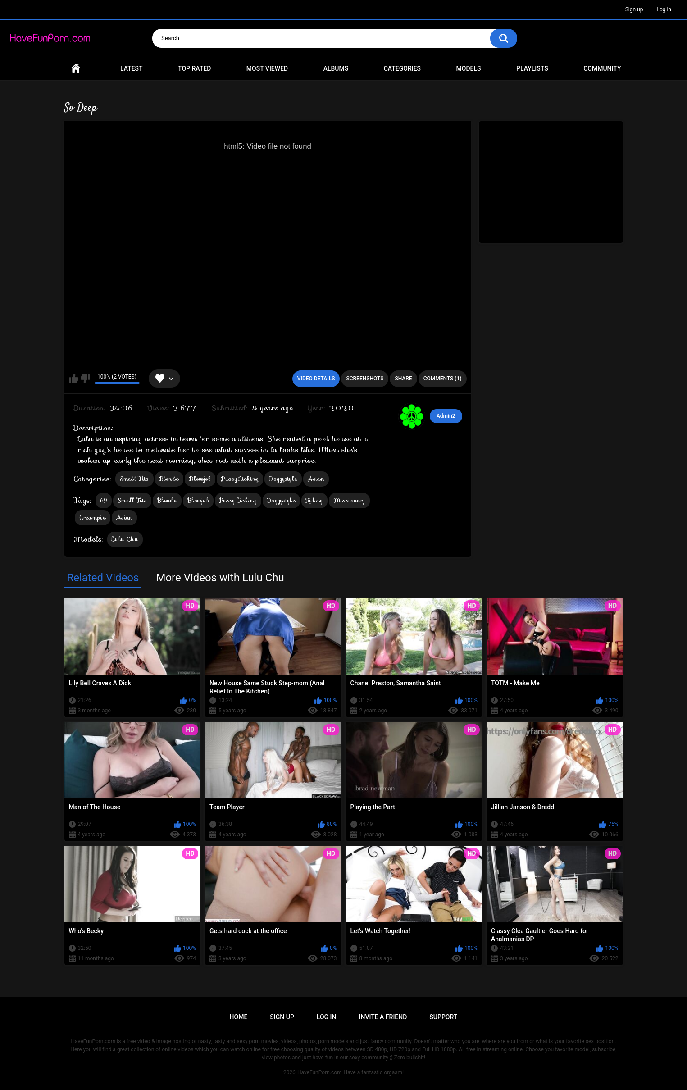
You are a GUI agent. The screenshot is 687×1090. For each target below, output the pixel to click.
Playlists (532, 68)
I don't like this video (85, 378)
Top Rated (194, 68)
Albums (336, 68)
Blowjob (200, 478)
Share (403, 378)
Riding (314, 500)
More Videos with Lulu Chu (220, 577)
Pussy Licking (240, 478)
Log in (663, 9)
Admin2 (446, 416)
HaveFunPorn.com (319, 1072)
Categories (402, 68)
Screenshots (364, 378)
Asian (316, 478)
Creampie (92, 517)
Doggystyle (283, 478)
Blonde (169, 478)
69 (104, 500)
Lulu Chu (125, 539)
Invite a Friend (383, 1017)
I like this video (73, 378)
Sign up (634, 9)
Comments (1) (442, 378)
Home (75, 68)
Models (468, 68)
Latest (131, 68)
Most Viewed (267, 68)
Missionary (349, 500)
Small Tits (134, 478)
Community (602, 68)
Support (443, 1017)
